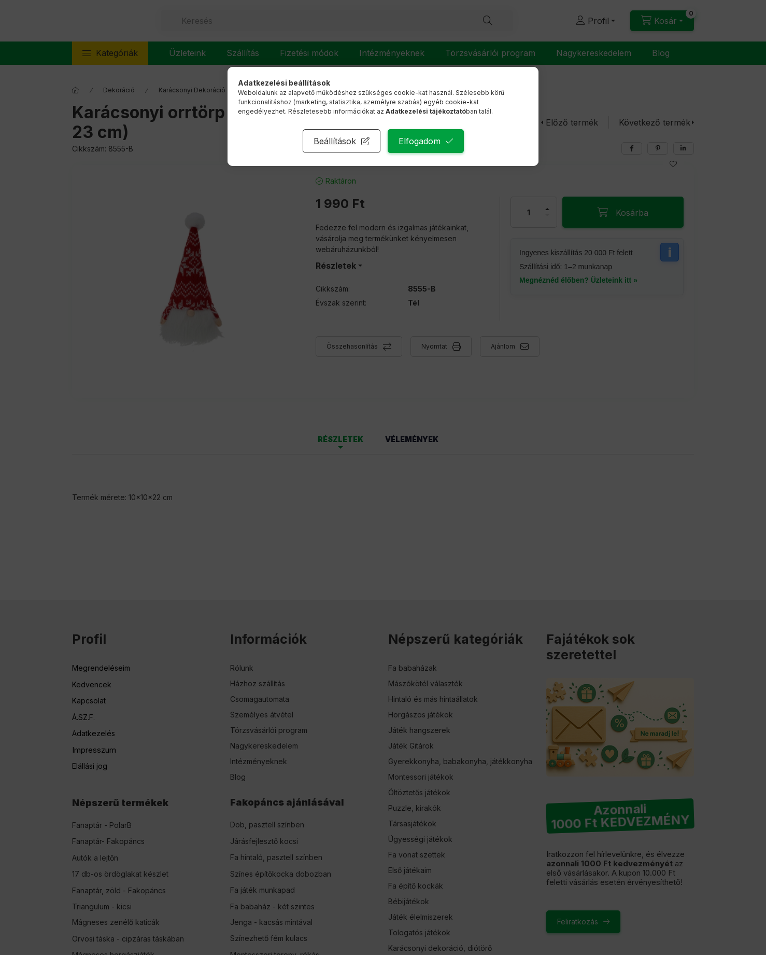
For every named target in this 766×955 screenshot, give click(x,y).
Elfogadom (420, 141)
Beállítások (335, 141)
